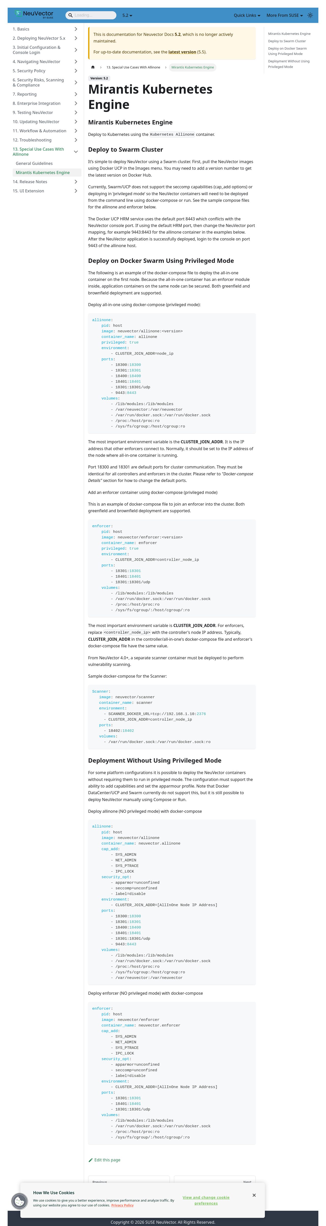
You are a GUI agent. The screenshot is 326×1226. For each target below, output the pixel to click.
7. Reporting (25, 94)
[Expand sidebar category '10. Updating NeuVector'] (76, 122)
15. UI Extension (28, 191)
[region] (142, 1200)
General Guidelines (34, 163)
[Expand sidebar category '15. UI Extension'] (76, 191)
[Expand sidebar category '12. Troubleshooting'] (76, 140)
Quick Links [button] (245, 15)
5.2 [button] (125, 15)
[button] (19, 1201)
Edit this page (104, 1160)
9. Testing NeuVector (33, 112)
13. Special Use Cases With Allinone (38, 151)
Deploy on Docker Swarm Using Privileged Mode (287, 51)
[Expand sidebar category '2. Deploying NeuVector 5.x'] (76, 38)
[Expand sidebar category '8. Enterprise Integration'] (76, 103)
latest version (182, 52)
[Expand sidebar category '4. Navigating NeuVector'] (76, 62)
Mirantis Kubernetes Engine (43, 172)
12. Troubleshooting (32, 140)
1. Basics (21, 29)
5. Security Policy (29, 71)
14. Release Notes (30, 181)
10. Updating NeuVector (36, 121)
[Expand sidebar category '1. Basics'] (76, 29)
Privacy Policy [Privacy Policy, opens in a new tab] (122, 1205)
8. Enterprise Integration (37, 103)
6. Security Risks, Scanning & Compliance (38, 82)
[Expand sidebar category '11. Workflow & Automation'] (76, 131)
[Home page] (93, 67)
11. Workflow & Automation (39, 131)
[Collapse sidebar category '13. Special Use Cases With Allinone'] (76, 151)
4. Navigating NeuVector (36, 61)
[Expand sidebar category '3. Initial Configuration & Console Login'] (76, 49)
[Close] (254, 1195)
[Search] (90, 15)
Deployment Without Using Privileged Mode (289, 64)
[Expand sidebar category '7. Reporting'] (76, 94)
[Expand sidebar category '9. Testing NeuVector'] (76, 112)
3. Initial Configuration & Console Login (37, 50)
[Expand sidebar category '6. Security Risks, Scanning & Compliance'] (76, 82)
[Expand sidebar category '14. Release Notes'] (76, 182)
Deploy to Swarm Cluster (287, 41)
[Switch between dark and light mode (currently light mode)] (310, 15)
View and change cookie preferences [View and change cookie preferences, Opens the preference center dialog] (206, 1200)
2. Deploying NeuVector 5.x (39, 38)
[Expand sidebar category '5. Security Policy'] (76, 71)
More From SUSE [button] (283, 15)
